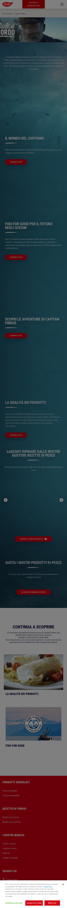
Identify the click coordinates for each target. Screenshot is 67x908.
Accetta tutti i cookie (34, 903)
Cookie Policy (47, 887)
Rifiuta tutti (52, 903)
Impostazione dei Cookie (13, 903)
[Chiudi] (63, 884)
